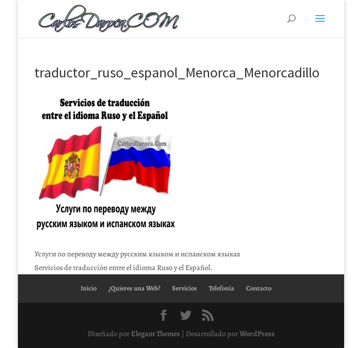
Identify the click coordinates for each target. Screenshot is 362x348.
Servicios (184, 288)
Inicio (89, 288)
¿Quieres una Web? (134, 288)
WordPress (257, 334)
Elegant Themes (155, 334)
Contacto (259, 288)
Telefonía (221, 288)
